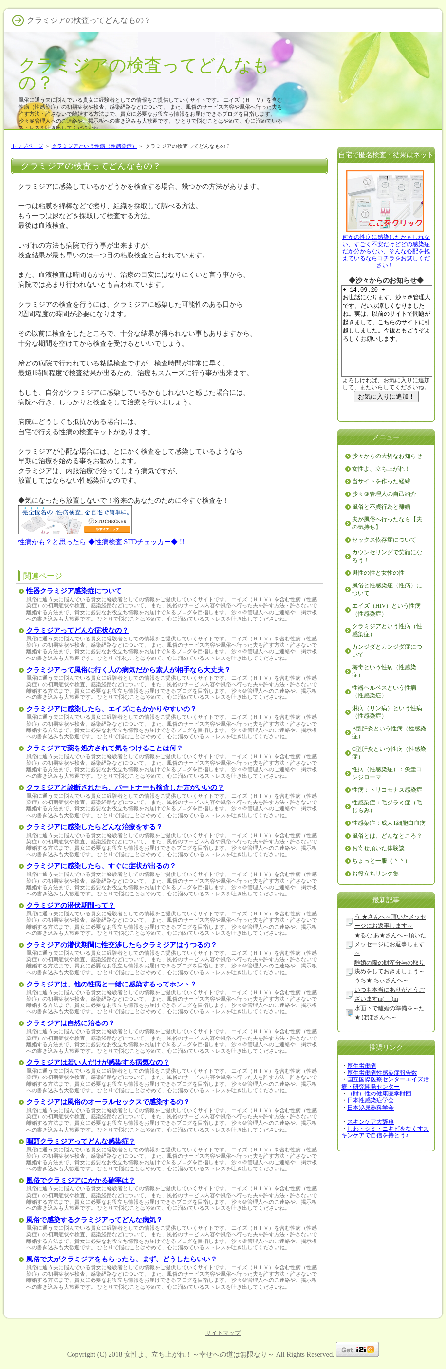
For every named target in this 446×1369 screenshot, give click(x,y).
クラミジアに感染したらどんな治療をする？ (94, 827)
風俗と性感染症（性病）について (387, 608)
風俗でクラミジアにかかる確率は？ (80, 1180)
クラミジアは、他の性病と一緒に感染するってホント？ (111, 984)
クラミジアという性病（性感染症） (94, 146)
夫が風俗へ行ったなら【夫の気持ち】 (387, 542)
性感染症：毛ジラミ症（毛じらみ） (387, 825)
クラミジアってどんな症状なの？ (77, 630)
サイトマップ (223, 1333)
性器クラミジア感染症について (74, 591)
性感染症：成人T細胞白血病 (389, 842)
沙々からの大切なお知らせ (387, 475)
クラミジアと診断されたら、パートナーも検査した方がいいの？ (125, 787)
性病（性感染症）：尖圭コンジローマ (387, 792)
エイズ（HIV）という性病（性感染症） (386, 628)
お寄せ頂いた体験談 (378, 867)
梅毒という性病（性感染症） (384, 690)
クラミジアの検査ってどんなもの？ (144, 73)
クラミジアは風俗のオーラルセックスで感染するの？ (108, 1102)
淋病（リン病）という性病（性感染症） (387, 731)
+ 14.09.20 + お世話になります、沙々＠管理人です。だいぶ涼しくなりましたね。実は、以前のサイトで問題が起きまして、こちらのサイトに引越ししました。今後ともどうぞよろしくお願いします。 (391, 340)
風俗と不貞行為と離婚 (381, 525)
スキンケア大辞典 (370, 1140)
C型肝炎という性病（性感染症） (389, 772)
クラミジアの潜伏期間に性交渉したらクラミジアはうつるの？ (121, 945)
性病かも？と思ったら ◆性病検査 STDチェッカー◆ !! (101, 542)
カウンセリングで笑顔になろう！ (387, 575)
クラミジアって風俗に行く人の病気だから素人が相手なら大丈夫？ (128, 670)
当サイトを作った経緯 (381, 500)
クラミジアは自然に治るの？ (70, 1023)
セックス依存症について (384, 558)
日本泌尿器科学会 (370, 1126)
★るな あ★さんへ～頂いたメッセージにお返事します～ (390, 963)
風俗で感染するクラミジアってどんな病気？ (94, 1219)
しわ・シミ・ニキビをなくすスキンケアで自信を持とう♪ (385, 1151)
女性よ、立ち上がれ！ (381, 487)
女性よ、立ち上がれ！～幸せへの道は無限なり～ (199, 1354)
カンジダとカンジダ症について (387, 669)
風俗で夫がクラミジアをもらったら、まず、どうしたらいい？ (121, 1259)
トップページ (27, 146)
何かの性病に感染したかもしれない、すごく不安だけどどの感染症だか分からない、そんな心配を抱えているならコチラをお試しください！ (386, 251)
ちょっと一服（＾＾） (381, 879)
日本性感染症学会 (370, 1119)
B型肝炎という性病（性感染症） (389, 751)
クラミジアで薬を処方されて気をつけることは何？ (104, 748)
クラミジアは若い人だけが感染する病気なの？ (97, 1062)
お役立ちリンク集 (375, 892)
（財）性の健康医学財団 (379, 1112)
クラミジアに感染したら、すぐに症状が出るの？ (101, 866)
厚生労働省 (361, 1084)
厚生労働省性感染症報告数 (382, 1091)
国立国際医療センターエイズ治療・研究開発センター (385, 1102)
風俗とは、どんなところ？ (387, 854)
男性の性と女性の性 (378, 591)
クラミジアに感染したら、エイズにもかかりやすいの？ (111, 708)
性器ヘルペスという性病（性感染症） (384, 710)
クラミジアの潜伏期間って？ (70, 905)
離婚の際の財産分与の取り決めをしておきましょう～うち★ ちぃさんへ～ (389, 990)
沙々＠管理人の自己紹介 (384, 513)
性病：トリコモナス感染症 (387, 808)
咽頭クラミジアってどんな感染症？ (80, 1141)
